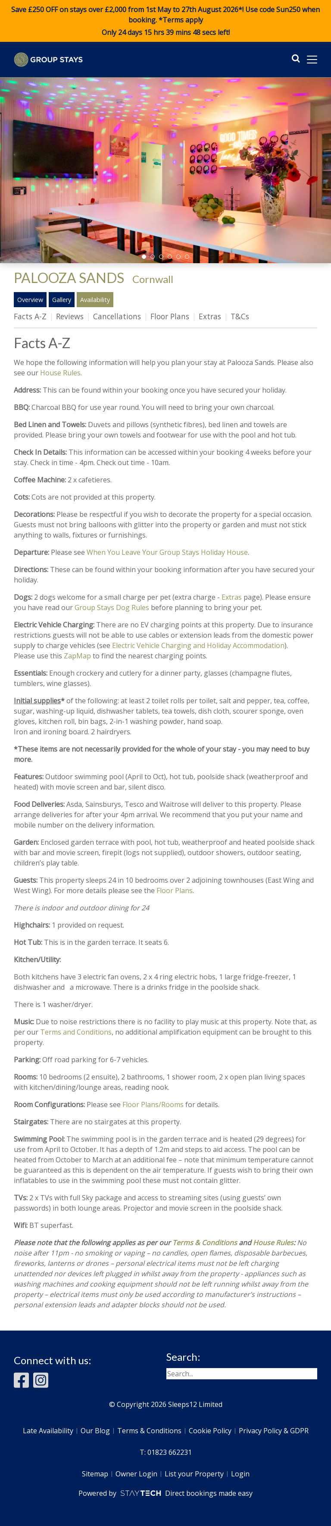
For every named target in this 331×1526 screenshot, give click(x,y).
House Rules (60, 373)
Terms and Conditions (76, 1032)
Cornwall (152, 279)
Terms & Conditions (204, 1242)
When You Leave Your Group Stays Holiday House (167, 552)
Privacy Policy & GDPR (274, 1430)
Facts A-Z (30, 316)
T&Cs (240, 316)
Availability (95, 300)
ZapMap (77, 656)
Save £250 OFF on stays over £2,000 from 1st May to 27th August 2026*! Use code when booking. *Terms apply (165, 21)
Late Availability (48, 1430)
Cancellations (117, 316)
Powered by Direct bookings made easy (165, 1493)
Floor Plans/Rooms (153, 1104)
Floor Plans (169, 316)
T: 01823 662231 (166, 1452)
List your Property (194, 1474)
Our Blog (95, 1430)
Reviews (70, 316)
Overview (30, 300)
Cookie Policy (210, 1430)
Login (240, 1474)
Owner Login (136, 1474)
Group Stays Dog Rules (112, 607)
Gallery (61, 300)
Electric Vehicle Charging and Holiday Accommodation (198, 645)
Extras (210, 316)
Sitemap (95, 1474)
